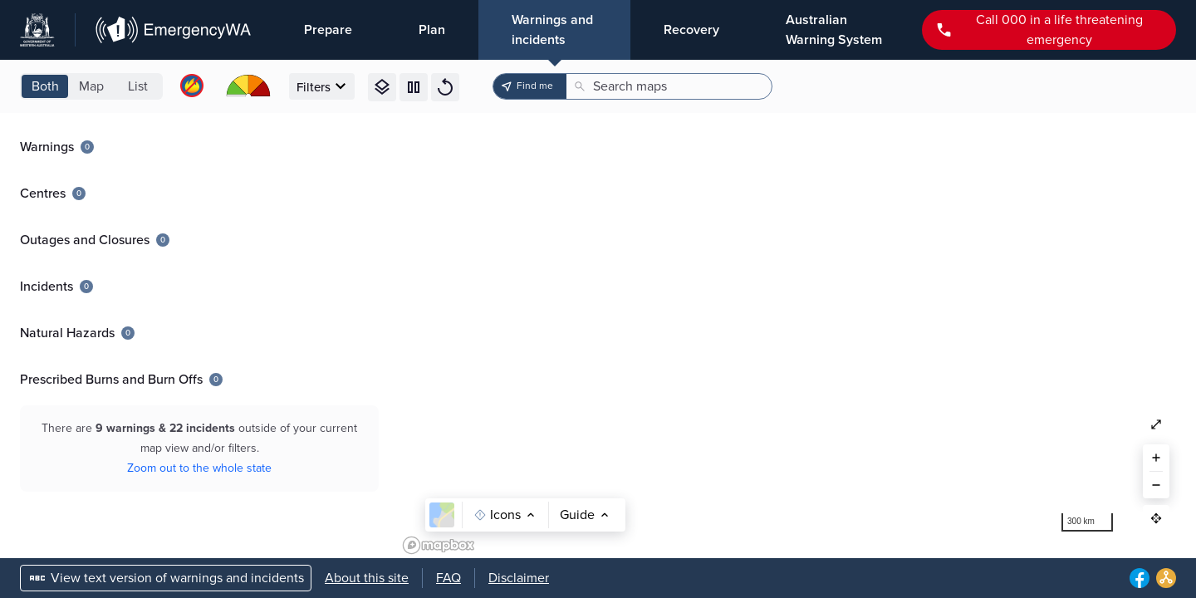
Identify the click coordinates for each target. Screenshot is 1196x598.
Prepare (328, 29)
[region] (797, 335)
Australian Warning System (834, 29)
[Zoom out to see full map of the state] (1156, 424)
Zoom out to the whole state (199, 468)
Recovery (691, 29)
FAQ (448, 578)
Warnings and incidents (552, 29)
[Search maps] (673, 86)
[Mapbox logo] (438, 545)
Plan (432, 29)
